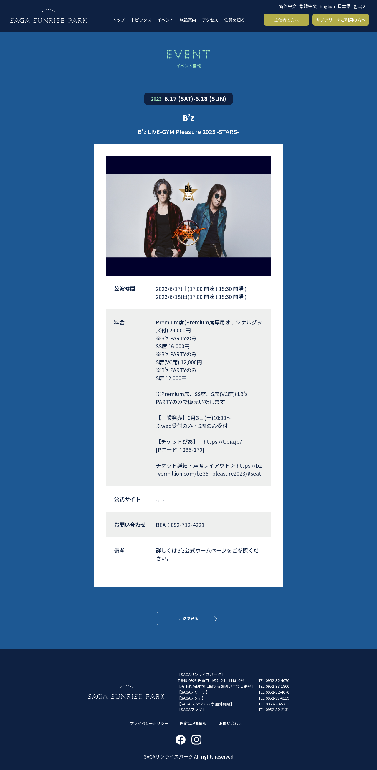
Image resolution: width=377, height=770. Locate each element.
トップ (119, 20)
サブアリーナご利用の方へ (341, 20)
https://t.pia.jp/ (223, 441)
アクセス (210, 20)
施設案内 (188, 20)
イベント (165, 20)
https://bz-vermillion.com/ (189, 499)
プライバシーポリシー (149, 723)
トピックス (141, 20)
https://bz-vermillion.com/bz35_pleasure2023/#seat (209, 469)
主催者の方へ (286, 20)
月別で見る (188, 618)
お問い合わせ (230, 723)
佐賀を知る (234, 20)
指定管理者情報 (193, 723)
